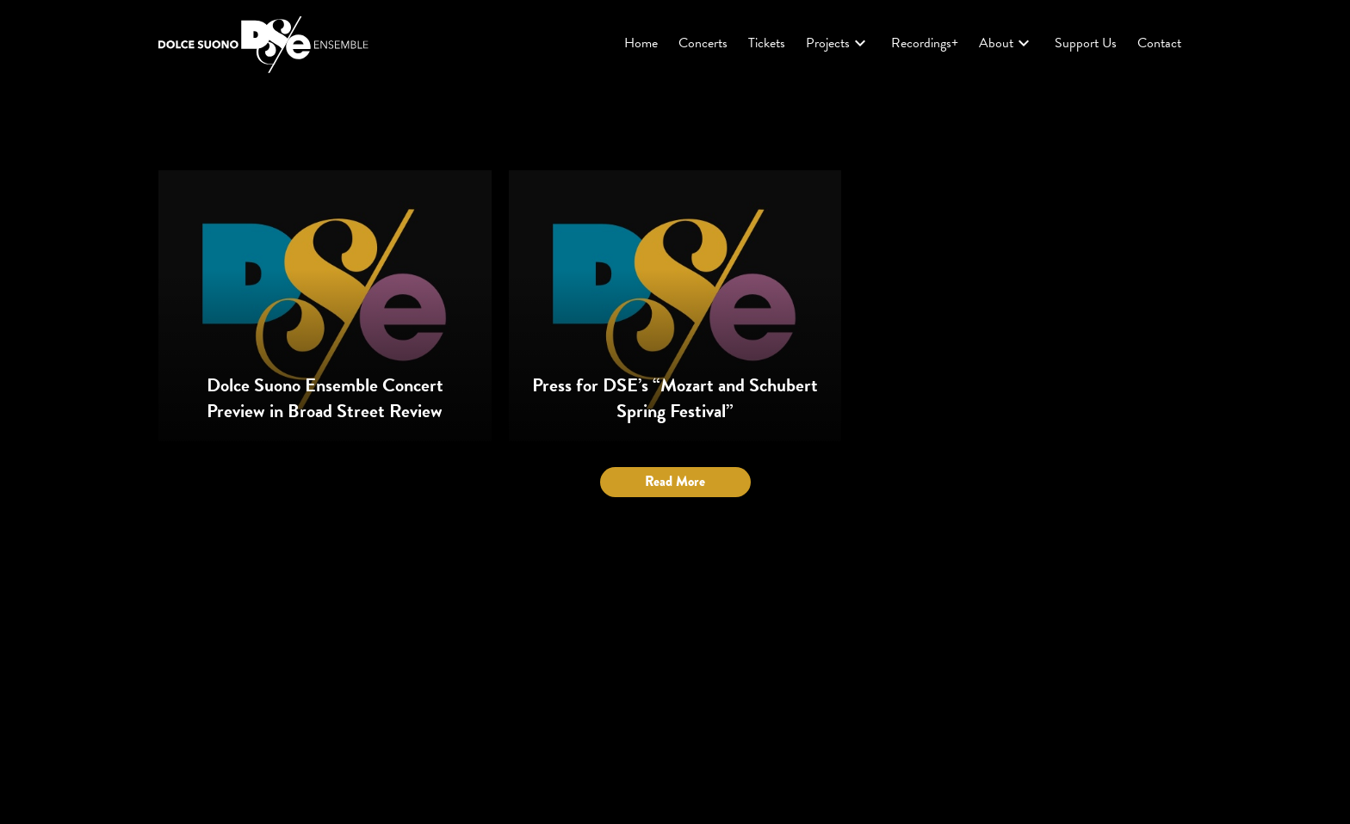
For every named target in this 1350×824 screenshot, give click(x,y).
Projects (838, 43)
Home (641, 43)
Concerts (703, 43)
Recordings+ (924, 43)
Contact (1159, 43)
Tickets (766, 43)
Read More (675, 481)
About (1006, 43)
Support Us (1086, 43)
